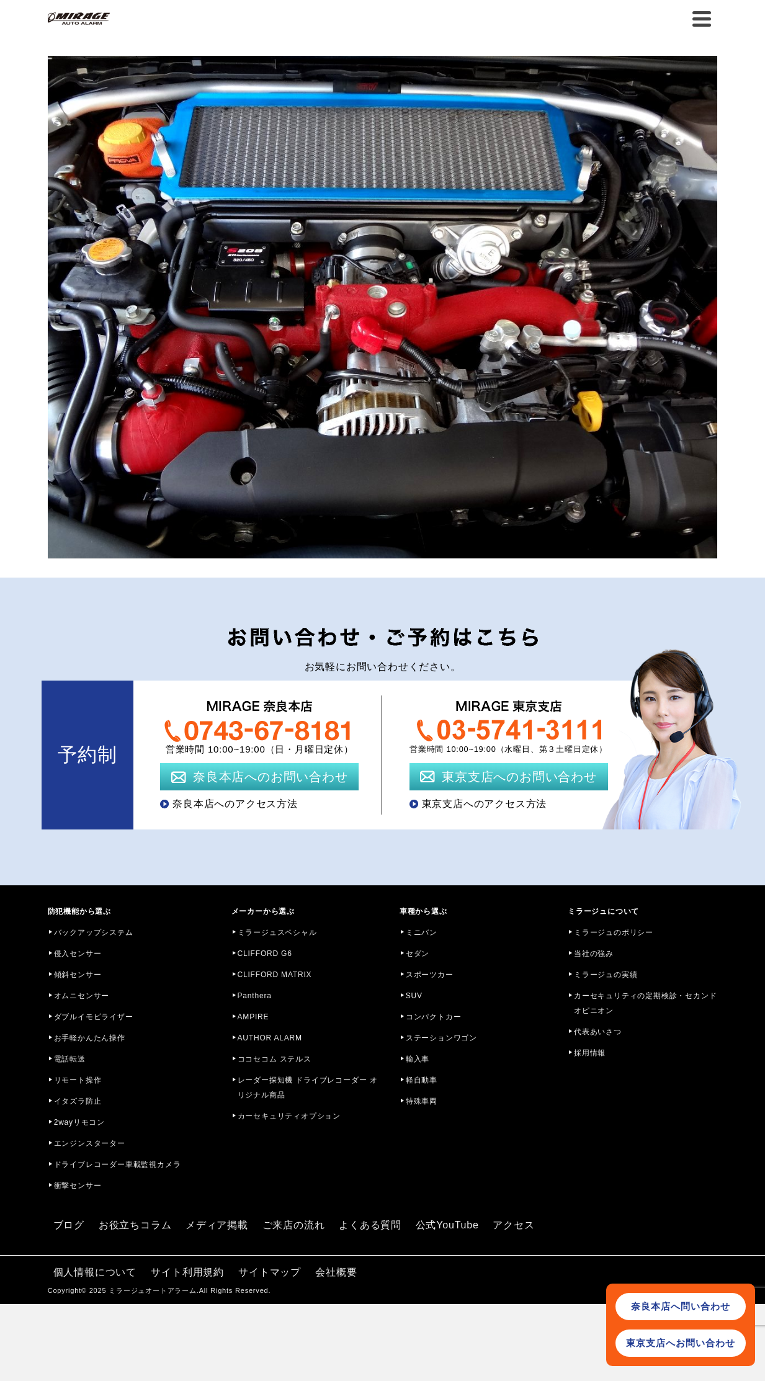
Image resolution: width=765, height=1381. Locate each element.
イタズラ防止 (78, 1101)
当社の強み (594, 953)
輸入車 (417, 1059)
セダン (417, 953)
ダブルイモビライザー (93, 1016)
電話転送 (70, 1059)
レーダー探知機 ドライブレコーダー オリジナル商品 (308, 1087)
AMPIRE (253, 1016)
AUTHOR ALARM (270, 1038)
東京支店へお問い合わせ (680, 1343)
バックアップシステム (93, 932)
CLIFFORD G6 (265, 953)
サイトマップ (269, 1272)
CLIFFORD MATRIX (275, 974)
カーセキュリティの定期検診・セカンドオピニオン (645, 1003)
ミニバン (421, 932)
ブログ (68, 1225)
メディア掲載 (217, 1225)
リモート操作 (78, 1080)
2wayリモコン (79, 1122)
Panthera (255, 995)
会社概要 (336, 1272)
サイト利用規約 (187, 1272)
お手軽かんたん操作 (89, 1038)
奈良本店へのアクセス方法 (235, 803)
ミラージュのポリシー (613, 932)
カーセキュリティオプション (289, 1116)
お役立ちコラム (135, 1225)
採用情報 (590, 1052)
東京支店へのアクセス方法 (484, 803)
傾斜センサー (78, 974)
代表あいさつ (598, 1031)
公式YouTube (447, 1225)
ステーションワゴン (441, 1038)
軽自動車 (421, 1080)
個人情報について (94, 1272)
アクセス (513, 1225)
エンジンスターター (89, 1143)
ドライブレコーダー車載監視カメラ (117, 1164)
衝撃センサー (78, 1185)
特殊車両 (421, 1101)
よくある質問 (370, 1225)
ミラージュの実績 (605, 974)
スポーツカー (430, 974)
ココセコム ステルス (274, 1059)
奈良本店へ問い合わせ (680, 1306)
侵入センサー (78, 953)
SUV (414, 995)
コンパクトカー (434, 1016)
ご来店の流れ (293, 1225)
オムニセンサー (82, 995)
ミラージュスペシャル (277, 932)
